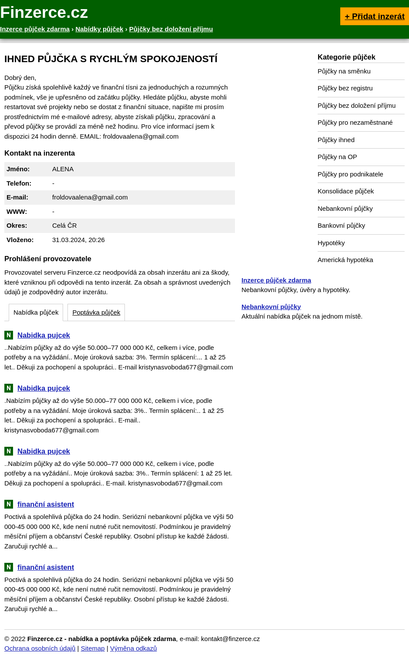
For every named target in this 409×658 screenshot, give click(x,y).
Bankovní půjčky (341, 225)
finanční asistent (45, 504)
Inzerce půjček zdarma (276, 280)
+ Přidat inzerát (375, 16)
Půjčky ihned (336, 139)
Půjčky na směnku (344, 71)
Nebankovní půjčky (345, 208)
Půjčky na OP (337, 156)
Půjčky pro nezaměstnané (355, 122)
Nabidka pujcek (43, 335)
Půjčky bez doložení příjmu (357, 105)
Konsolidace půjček (346, 191)
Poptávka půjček (96, 312)
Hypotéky (331, 242)
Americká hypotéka (345, 259)
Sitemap (93, 648)
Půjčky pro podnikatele (350, 174)
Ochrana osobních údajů (39, 648)
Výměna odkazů (133, 648)
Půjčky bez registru (345, 88)
